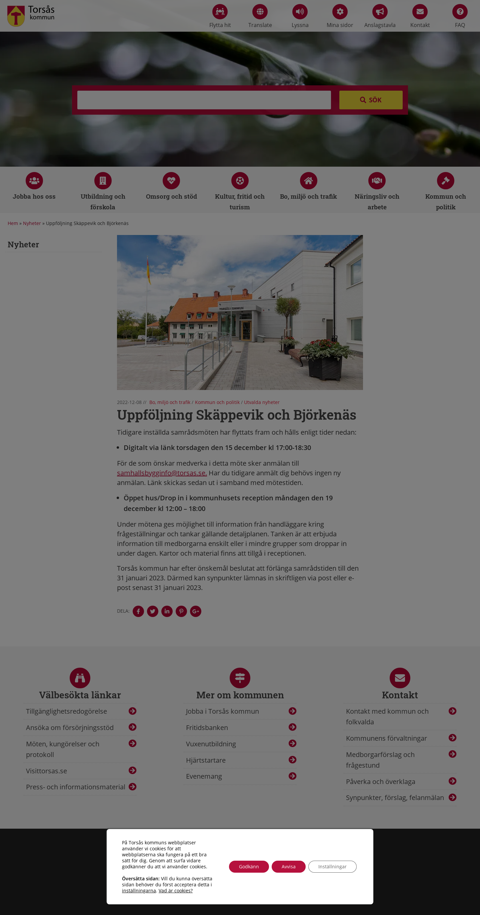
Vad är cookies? (176, 891)
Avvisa (289, 866)
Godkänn (249, 866)
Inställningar (332, 866)
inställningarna (139, 891)
